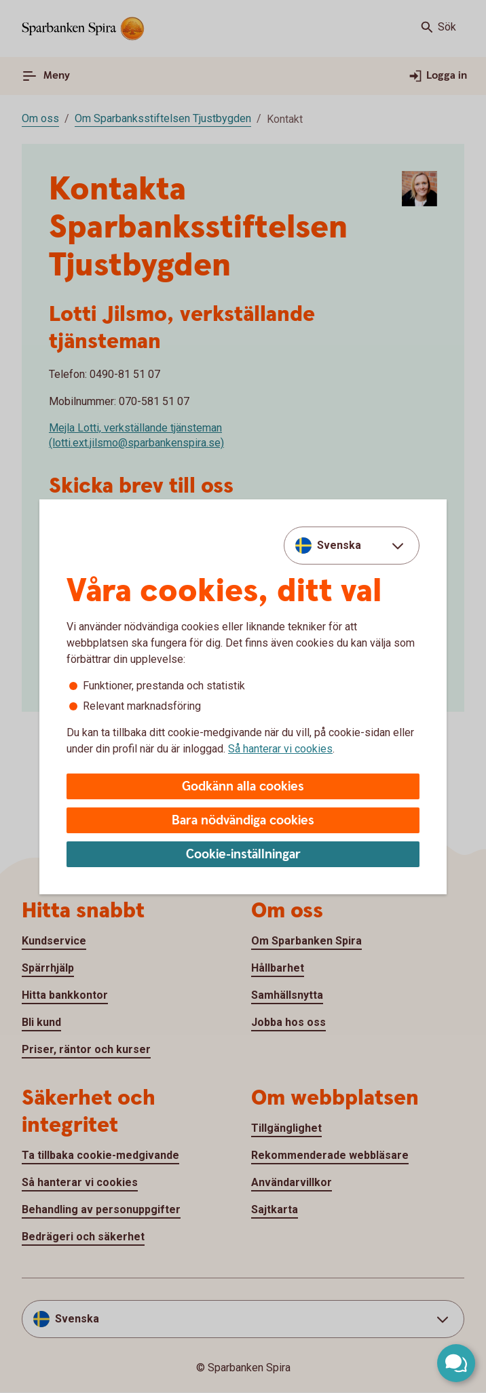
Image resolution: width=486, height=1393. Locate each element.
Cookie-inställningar (243, 854)
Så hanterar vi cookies (280, 748)
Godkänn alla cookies (243, 786)
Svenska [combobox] (339, 545)
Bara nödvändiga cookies (243, 820)
